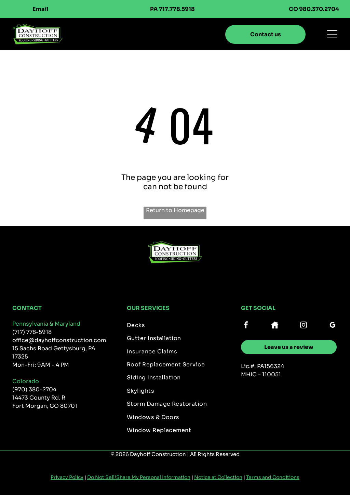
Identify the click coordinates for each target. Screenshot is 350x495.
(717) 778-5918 (32, 332)
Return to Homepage (175, 210)
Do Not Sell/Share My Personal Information (138, 477)
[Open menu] (332, 34)
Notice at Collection (218, 477)
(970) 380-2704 (34, 389)
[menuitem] (175, 326)
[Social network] (275, 326)
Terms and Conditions (272, 477)
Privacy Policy (67, 477)
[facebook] (246, 326)
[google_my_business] (332, 326)
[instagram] (303, 326)
